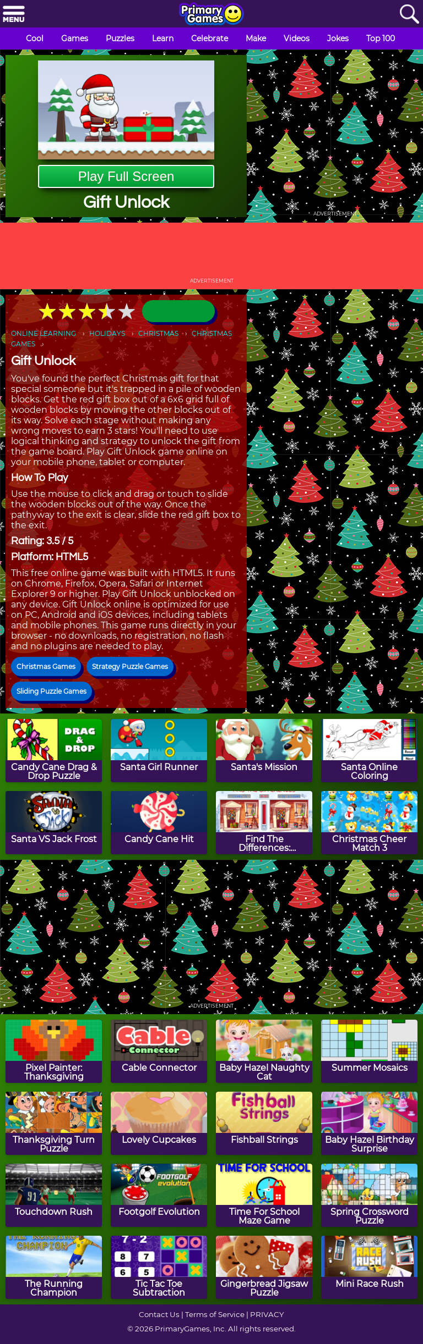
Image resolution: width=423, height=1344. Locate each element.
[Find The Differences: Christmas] (264, 822)
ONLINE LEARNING (43, 333)
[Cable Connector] (159, 1051)
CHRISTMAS (158, 333)
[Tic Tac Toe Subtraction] (159, 1267)
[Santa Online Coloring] (369, 750)
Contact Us (159, 1314)
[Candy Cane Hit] (159, 822)
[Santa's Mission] (264, 750)
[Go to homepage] (211, 14)
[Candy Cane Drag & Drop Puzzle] (54, 750)
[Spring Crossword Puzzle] (369, 1195)
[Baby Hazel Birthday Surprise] (369, 1123)
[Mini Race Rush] (369, 1267)
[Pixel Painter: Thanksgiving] (54, 1051)
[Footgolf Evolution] (159, 1195)
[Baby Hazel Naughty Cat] (264, 1051)
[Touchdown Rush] (54, 1195)
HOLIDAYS (107, 333)
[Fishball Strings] (264, 1123)
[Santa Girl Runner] (159, 750)
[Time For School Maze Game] (264, 1195)
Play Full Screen (126, 176)
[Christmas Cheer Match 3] (369, 822)
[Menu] (13, 14)
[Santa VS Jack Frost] (54, 822)
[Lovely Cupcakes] (159, 1123)
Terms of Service (215, 1314)
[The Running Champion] (54, 1267)
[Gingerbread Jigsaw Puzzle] (264, 1267)
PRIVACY (267, 1314)
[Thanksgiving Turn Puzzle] (54, 1123)
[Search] (409, 14)
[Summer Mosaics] (369, 1051)
